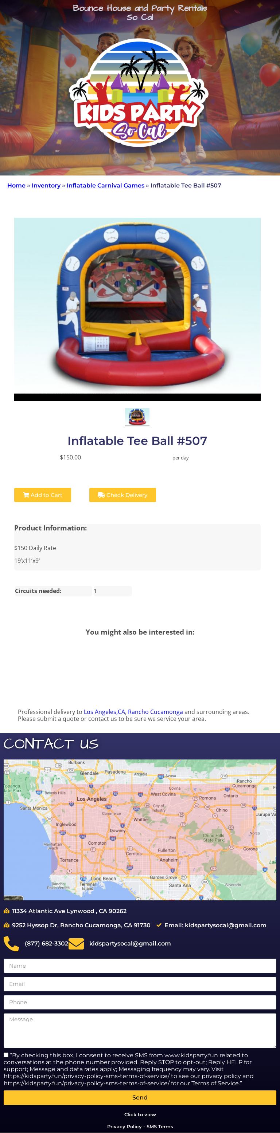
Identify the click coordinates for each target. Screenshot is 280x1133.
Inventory (46, 185)
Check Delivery (122, 495)
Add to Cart (42, 495)
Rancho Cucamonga (155, 712)
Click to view (140, 1114)
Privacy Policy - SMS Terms (140, 1126)
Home (16, 185)
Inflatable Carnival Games (105, 185)
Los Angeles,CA (104, 712)
